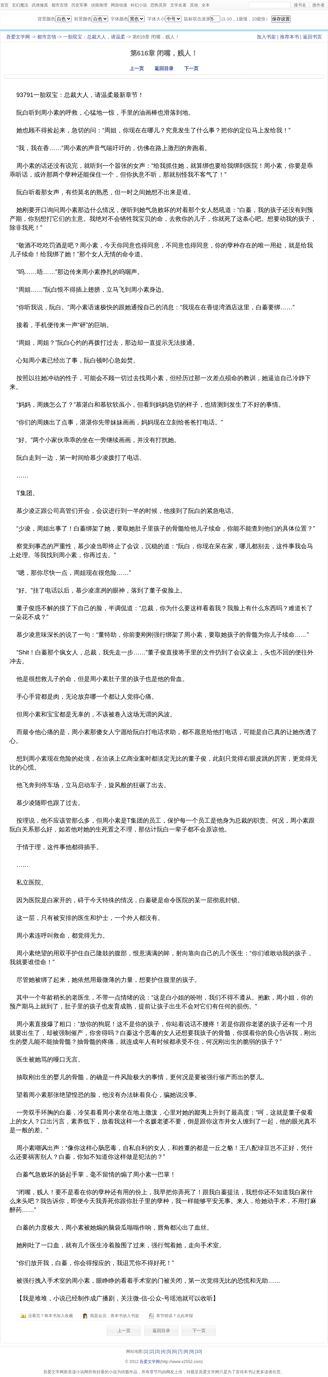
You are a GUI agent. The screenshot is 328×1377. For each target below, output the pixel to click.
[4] (163, 1351)
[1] (146, 1351)
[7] (180, 1351)
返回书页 (312, 36)
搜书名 (300, 5)
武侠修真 (40, 5)
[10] (198, 1351)
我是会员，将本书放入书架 (114, 1315)
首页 (4, 5)
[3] (157, 1351)
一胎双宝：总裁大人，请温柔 (94, 36)
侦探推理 (99, 5)
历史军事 (79, 5)
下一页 (191, 68)
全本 (206, 5)
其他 (194, 5)
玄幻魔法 (20, 5)
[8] (185, 1351)
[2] (151, 1351)
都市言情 (59, 5)
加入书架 (266, 36)
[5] (168, 1351)
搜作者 (318, 5)
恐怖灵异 (158, 5)
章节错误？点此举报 (174, 1315)
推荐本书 (289, 36)
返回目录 (164, 68)
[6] (174, 1351)
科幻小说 (139, 5)
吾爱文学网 (18, 36)
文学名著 (178, 5)
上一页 (137, 68)
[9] (191, 1351)
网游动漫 (119, 5)
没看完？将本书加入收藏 (50, 1315)
